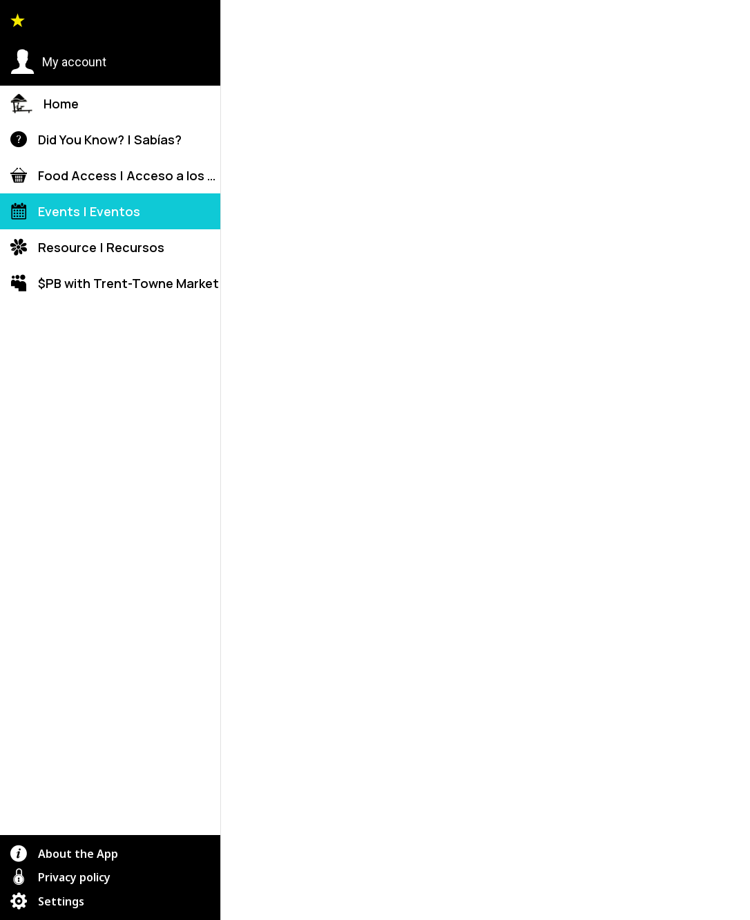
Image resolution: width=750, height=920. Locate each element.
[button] (58, 62)
